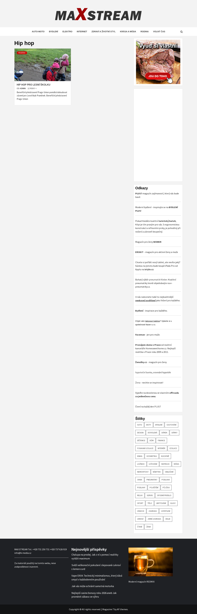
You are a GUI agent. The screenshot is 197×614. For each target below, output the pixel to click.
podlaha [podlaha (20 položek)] (166, 479)
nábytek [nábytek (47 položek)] (157, 471)
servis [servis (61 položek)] (150, 495)
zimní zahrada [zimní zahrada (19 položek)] (154, 519)
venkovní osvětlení (145, 300)
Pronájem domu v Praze (148, 344)
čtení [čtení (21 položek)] (139, 526)
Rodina (144, 31)
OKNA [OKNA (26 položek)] (139, 479)
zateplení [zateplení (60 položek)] (165, 511)
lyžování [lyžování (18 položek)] (153, 464)
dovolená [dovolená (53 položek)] (152, 432)
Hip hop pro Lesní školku (33, 84)
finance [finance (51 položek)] (161, 440)
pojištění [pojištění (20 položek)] (154, 487)
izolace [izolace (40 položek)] (173, 448)
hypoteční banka (143, 372)
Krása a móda (128, 31)
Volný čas (159, 31)
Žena (137, 382)
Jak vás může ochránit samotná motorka (92, 586)
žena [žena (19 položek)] (148, 526)
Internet (82, 31)
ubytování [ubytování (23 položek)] (161, 503)
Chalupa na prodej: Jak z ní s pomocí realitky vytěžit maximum (94, 556)
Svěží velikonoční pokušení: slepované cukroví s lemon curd (96, 567)
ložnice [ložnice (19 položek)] (141, 464)
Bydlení (53, 31)
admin (23, 88)
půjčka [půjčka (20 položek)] (166, 487)
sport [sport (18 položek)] (140, 503)
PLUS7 (157, 406)
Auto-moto (38, 31)
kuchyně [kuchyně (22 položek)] (165, 456)
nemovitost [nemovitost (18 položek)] (143, 471)
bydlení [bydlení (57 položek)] (158, 424)
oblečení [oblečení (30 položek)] (169, 471)
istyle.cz (149, 269)
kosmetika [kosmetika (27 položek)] (152, 456)
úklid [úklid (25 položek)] (167, 519)
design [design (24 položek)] (140, 432)
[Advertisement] (157, 134)
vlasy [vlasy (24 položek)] (173, 503)
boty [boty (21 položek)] (148, 424)
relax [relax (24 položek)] (140, 495)
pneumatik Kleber (158, 279)
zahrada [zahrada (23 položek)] (153, 511)
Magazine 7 (108, 609)
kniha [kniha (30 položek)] (139, 456)
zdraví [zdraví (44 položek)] (140, 519)
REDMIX (150, 581)
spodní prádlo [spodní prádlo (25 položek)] (164, 495)
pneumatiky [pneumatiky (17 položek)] (151, 479)
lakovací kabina (152, 321)
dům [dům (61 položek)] (152, 440)
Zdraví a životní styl (104, 31)
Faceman (140, 334)
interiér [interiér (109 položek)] (161, 448)
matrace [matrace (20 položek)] (165, 464)
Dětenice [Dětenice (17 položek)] (141, 440)
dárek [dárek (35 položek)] (164, 432)
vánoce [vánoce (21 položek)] (140, 511)
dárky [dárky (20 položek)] (174, 432)
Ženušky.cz (141, 362)
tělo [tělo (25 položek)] (150, 503)
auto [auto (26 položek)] (139, 424)
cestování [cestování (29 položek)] (171, 424)
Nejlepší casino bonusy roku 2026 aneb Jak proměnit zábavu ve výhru (94, 594)
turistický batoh (167, 220)
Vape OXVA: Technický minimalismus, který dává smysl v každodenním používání (96, 577)
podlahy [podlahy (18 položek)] (141, 487)
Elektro (67, 31)
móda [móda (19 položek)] (176, 464)
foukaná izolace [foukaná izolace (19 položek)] (145, 448)
